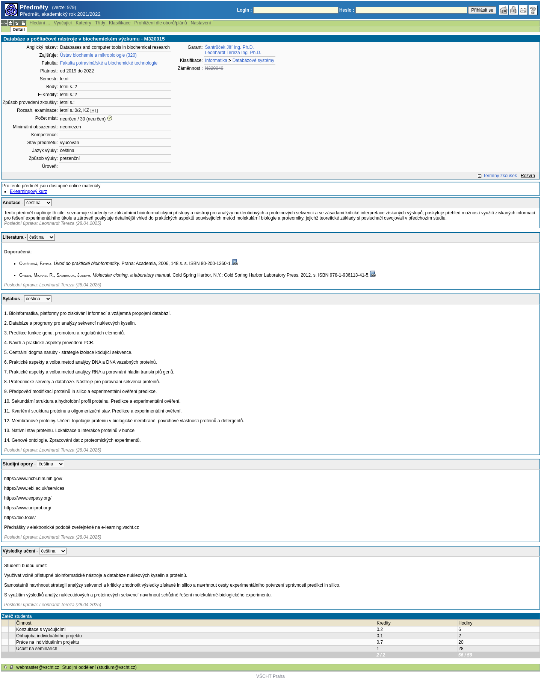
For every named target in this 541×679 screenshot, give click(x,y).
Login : (244, 10)
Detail (18, 29)
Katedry (83, 23)
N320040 (214, 68)
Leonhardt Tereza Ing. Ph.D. (233, 52)
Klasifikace (119, 23)
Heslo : (346, 10)
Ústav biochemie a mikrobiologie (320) (98, 55)
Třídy (100, 23)
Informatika (216, 60)
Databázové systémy (253, 60)
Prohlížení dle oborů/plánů (160, 23)
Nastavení (201, 23)
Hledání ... (39, 23)
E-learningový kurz (28, 191)
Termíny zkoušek (500, 175)
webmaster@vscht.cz (37, 667)
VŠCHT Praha (270, 676)
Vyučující (63, 23)
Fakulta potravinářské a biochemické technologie (108, 63)
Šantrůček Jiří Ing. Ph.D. (229, 47)
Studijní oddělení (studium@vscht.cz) (99, 667)
